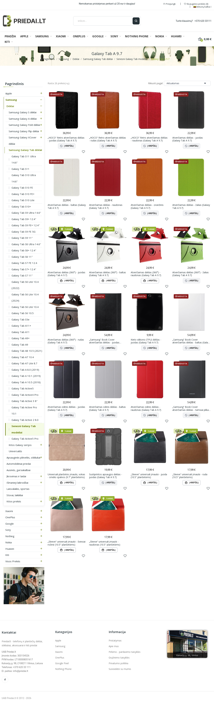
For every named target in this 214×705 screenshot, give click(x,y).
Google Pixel (62, 663)
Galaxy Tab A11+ (21, 325)
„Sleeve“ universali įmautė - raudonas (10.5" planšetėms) (104, 543)
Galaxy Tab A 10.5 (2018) (26, 382)
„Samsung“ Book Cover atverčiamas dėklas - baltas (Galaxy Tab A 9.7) (191, 341)
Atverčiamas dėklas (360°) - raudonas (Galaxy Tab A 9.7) (146, 274)
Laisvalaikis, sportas (18, 488)
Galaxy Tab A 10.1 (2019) (26, 376)
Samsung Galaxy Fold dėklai (24, 125)
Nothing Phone (63, 669)
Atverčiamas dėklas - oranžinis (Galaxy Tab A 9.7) (147, 206)
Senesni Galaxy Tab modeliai (24, 429)
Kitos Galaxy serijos (20, 445)
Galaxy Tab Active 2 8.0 (25, 420)
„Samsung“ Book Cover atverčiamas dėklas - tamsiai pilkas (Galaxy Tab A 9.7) (191, 408)
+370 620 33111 (203, 21)
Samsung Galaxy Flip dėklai (24, 131)
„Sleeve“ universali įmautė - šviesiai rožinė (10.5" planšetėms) (66, 543)
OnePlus (10, 517)
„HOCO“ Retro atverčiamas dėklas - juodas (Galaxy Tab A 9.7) (66, 139)
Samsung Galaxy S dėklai (22, 112)
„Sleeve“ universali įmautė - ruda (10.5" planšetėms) (189, 476)
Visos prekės (12, 561)
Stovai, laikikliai (15, 495)
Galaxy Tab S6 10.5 (23, 313)
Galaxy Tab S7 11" (22, 275)
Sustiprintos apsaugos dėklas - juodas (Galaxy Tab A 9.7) (105, 476)
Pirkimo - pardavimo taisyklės (124, 651)
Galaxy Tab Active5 (23, 388)
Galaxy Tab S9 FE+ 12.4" (26, 225)
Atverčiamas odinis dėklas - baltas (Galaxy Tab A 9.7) (107, 408)
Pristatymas (115, 640)
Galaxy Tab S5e (20, 319)
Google (9, 523)
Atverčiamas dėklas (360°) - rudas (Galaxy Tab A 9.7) (66, 341)
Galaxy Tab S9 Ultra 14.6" (26, 212)
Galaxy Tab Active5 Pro (25, 438)
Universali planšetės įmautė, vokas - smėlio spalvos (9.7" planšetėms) (66, 476)
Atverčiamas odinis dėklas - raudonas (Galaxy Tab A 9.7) (146, 408)
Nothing (9, 536)
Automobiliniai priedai (19, 463)
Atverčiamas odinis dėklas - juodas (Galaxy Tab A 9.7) (66, 408)
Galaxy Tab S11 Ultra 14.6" (24, 159)
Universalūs (15, 451)
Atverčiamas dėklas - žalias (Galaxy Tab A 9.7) (191, 206)
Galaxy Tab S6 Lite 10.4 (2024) (25, 297)
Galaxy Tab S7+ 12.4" (24, 269)
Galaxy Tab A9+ (21, 338)
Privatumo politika (118, 663)
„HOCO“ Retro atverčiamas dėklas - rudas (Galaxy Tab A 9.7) (107, 139)
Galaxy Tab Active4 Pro (25, 394)
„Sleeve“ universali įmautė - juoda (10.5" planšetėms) (149, 476)
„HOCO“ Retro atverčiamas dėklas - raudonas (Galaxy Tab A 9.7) (149, 139)
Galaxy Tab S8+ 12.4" (24, 250)
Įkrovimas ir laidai (16, 476)
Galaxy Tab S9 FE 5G (23, 231)
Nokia (8, 542)
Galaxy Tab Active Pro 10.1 (24, 410)
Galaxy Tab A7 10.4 (23, 357)
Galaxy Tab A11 (21, 332)
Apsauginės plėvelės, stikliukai (23, 457)
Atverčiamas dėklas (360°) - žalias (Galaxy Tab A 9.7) (190, 274)
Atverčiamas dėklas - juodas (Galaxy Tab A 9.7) (187, 139)
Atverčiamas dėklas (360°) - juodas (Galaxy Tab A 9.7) (66, 274)
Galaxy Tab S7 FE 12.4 (24, 263)
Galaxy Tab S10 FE (22, 187)
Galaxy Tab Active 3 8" (24, 401)
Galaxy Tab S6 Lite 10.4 (25, 307)
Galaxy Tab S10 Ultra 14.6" (24, 178)
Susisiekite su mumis (120, 669)
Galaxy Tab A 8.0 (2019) (25, 369)
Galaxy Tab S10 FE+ (23, 194)
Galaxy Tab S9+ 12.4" (24, 219)
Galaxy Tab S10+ (21, 206)
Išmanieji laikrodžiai (17, 482)
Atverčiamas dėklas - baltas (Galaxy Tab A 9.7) (67, 206)
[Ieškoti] (102, 20)
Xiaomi (9, 511)
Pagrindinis (14, 83)
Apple (8, 93)
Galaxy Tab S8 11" (22, 256)
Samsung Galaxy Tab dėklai (25, 150)
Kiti (7, 555)
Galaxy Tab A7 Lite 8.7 (24, 363)
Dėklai (10, 106)
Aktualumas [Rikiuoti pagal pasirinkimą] (187, 83)
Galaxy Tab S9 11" (22, 237)
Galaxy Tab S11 (20, 169)
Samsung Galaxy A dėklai (23, 118)
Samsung (11, 99)
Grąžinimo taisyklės (119, 657)
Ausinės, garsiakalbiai (18, 470)
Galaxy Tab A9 (20, 344)
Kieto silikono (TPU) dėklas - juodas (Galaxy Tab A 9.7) (146, 341)
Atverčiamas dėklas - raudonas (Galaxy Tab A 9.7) (105, 206)
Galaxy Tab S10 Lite (23, 200)
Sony (8, 529)
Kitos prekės (14, 501)
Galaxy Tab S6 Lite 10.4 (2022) (25, 285)
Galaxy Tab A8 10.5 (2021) (27, 350)
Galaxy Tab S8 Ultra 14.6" (26, 244)
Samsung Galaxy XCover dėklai (22, 140)
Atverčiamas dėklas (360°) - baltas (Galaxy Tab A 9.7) (107, 274)
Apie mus (114, 646)
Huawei (9, 548)
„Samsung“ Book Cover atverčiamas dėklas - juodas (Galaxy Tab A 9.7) (104, 341)
